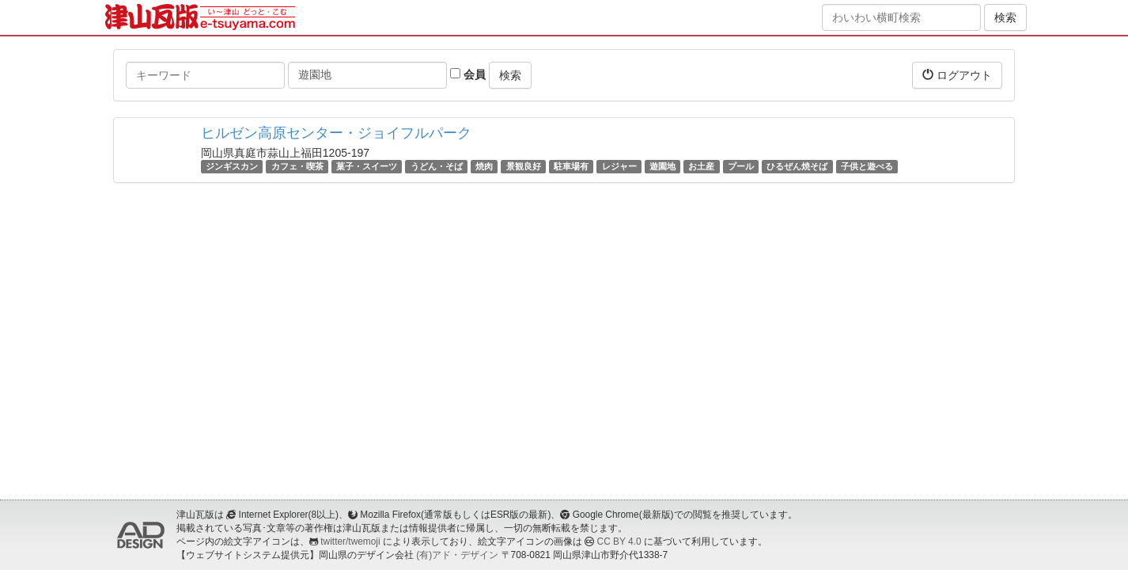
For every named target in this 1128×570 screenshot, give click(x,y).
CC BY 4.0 (619, 541)
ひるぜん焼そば (797, 166)
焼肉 (484, 166)
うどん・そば (437, 166)
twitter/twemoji (350, 541)
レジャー (619, 166)
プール (741, 166)
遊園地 (662, 166)
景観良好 (523, 166)
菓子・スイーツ (366, 166)
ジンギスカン (232, 166)
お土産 (701, 166)
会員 (468, 74)
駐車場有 (571, 166)
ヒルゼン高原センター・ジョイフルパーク (336, 133)
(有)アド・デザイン (457, 554)
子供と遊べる (867, 166)
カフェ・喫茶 (297, 166)
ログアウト (957, 75)
